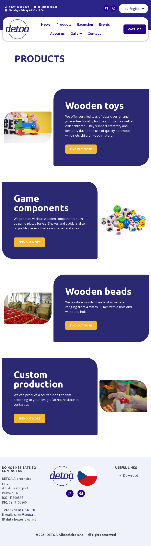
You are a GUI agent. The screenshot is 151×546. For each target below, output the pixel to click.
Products (63, 24)
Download (130, 475)
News (46, 24)
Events (104, 24)
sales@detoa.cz (25, 514)
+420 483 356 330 (22, 510)
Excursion (85, 24)
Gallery (76, 34)
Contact (94, 34)
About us (57, 34)
